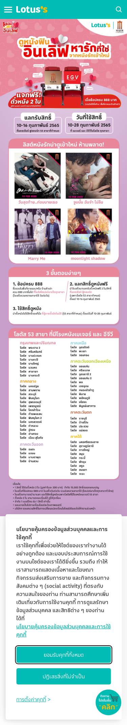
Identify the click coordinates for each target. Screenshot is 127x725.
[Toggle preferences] (33, 699)
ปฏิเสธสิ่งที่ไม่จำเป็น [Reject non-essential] (64, 676)
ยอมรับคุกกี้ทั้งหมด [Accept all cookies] (64, 654)
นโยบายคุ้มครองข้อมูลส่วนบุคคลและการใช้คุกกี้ (63, 630)
